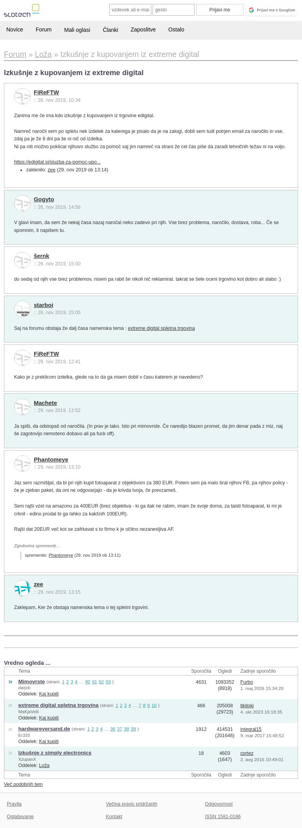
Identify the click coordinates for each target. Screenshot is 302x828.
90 (87, 681)
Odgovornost (219, 804)
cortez (247, 753)
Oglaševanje (20, 816)
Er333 (24, 735)
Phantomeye (51, 459)
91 (94, 681)
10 (154, 705)
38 (126, 728)
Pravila (14, 804)
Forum (44, 29)
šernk (41, 256)
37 (119, 728)
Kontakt (114, 816)
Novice (14, 29)
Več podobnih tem (23, 784)
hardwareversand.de (44, 729)
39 (133, 728)
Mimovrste (31, 681)
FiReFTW (46, 92)
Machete (45, 403)
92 (101, 681)
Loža (44, 765)
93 (108, 681)
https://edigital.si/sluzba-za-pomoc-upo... (57, 162)
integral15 (250, 729)
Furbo (246, 682)
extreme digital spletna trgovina (161, 328)
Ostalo (176, 29)
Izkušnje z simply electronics (55, 753)
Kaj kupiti (49, 694)
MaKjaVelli (28, 711)
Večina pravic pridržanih (131, 804)
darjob (24, 687)
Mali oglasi (77, 30)
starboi (43, 305)
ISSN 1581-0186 (223, 816)
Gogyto (44, 199)
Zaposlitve (143, 29)
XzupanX (27, 759)
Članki (110, 30)
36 (112, 728)
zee (51, 170)
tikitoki (247, 705)
